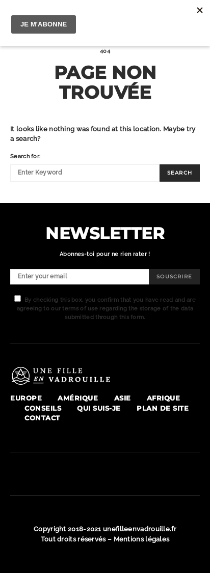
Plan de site (163, 408)
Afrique (163, 398)
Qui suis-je (99, 408)
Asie (122, 398)
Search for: (25, 156)
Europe (26, 398)
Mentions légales (142, 539)
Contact (42, 418)
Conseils (42, 408)
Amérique (78, 398)
